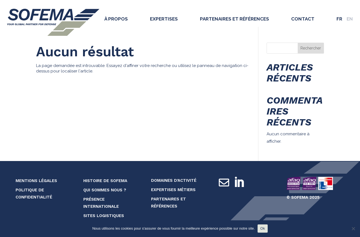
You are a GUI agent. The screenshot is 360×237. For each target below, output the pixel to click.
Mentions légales (36, 180)
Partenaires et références (234, 19)
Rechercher (310, 48)
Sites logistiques (103, 215)
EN (350, 19)
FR (339, 19)
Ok (262, 228)
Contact (302, 19)
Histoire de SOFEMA (105, 180)
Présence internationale (101, 203)
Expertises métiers (173, 189)
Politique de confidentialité (34, 194)
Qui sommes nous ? (104, 190)
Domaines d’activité (173, 180)
